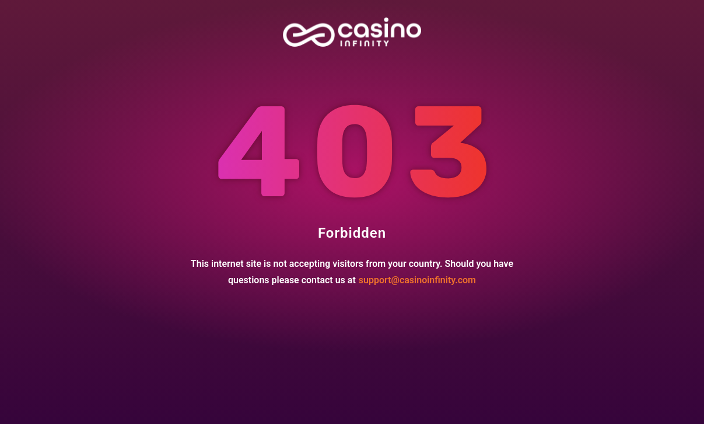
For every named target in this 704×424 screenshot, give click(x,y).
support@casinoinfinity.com (417, 280)
